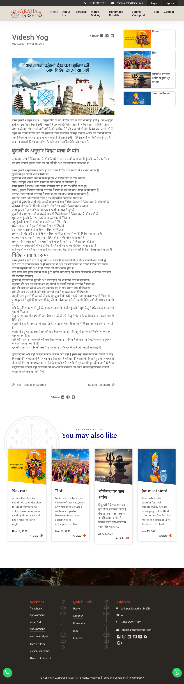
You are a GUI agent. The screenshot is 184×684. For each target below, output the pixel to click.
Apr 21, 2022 (105, 534)
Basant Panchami (101, 384)
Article (36, 535)
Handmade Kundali (114, 13)
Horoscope (79, 623)
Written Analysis (39, 636)
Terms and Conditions (114, 677)
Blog (157, 11)
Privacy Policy (136, 677)
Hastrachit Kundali (40, 658)
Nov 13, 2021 (19, 531)
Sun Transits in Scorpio (29, 384)
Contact (169, 11)
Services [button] (78, 11)
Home (51, 11)
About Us (63, 13)
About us (78, 616)
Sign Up (170, 3)
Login (154, 3)
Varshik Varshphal (137, 13)
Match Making (93, 13)
